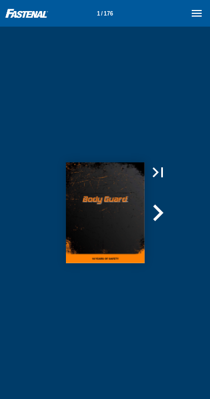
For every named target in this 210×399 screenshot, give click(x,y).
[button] (158, 172)
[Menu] (196, 13)
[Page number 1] (105, 13)
